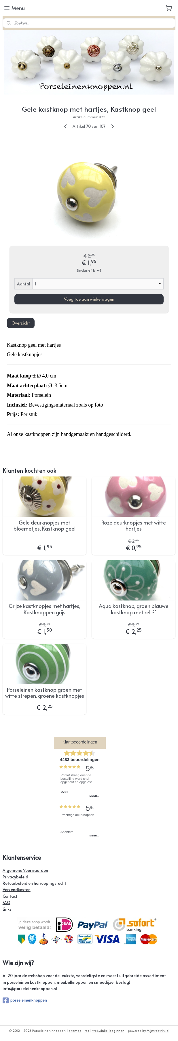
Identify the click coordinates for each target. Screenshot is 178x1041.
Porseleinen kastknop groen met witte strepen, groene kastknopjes (44, 693)
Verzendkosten (17, 889)
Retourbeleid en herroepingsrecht (34, 883)
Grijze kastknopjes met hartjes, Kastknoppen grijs (44, 609)
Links (7, 909)
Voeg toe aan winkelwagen (89, 299)
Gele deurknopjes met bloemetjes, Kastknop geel (44, 525)
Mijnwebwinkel (158, 1030)
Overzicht (21, 323)
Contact (10, 896)
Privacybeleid (15, 877)
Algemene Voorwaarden (25, 870)
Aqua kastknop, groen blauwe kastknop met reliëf (133, 609)
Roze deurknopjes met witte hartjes (133, 525)
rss (87, 1030)
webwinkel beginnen (108, 1030)
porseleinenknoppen (25, 1000)
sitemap (75, 1030)
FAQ (6, 902)
